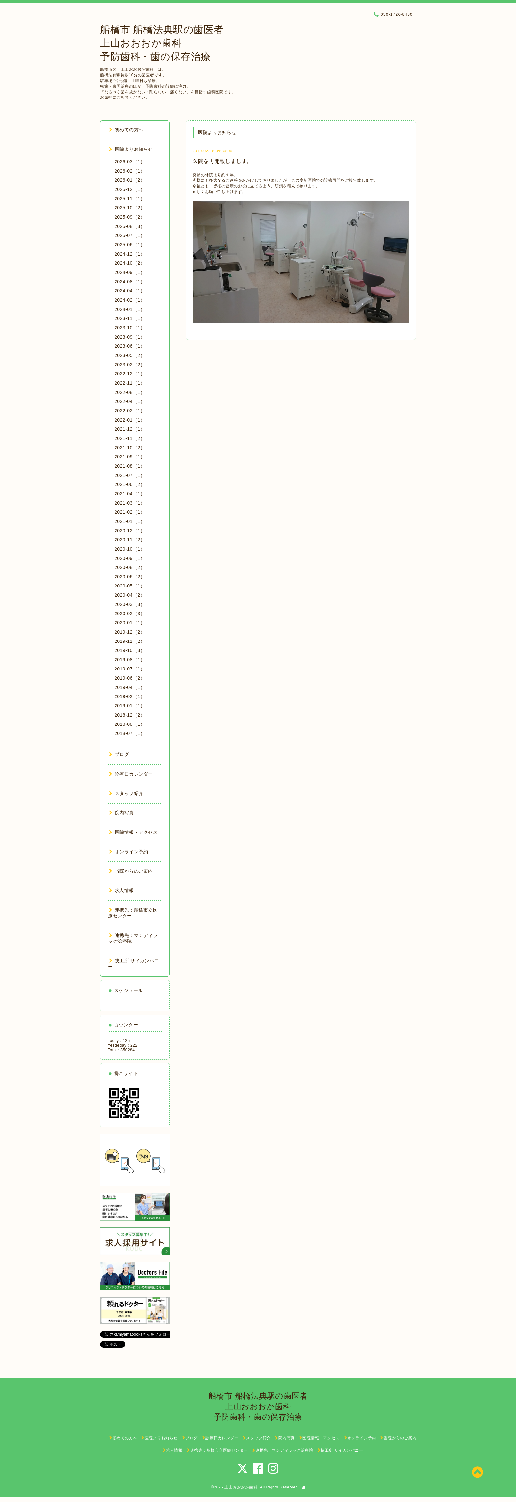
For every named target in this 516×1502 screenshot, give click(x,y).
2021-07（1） (130, 475)
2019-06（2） (130, 678)
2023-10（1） (130, 327)
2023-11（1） (130, 318)
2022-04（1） (130, 401)
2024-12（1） (130, 254)
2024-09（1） (130, 272)
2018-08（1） (130, 724)
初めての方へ (126, 129)
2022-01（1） (130, 420)
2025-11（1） (130, 198)
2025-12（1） (130, 189)
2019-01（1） (130, 705)
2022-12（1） (130, 373)
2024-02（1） (130, 300)
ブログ (119, 754)
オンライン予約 (128, 851)
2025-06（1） (130, 244)
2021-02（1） (130, 512)
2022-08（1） (130, 392)
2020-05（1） (130, 585)
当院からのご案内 (131, 871)
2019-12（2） (130, 632)
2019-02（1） (130, 696)
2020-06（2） (130, 576)
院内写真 (121, 812)
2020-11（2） (130, 539)
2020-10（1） (130, 549)
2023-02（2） (130, 364)
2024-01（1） (130, 309)
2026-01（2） (130, 180)
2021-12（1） (130, 429)
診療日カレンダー (131, 774)
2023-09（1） (130, 337)
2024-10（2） (130, 263)
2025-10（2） (130, 207)
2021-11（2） (130, 438)
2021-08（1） (130, 466)
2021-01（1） (130, 521)
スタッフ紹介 (126, 793)
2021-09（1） (130, 456)
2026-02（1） (130, 171)
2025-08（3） (130, 226)
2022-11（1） (130, 383)
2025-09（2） (130, 217)
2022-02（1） (130, 410)
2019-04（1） (130, 687)
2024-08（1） (130, 281)
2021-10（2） (130, 447)
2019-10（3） (130, 650)
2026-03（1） (130, 161)
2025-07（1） (130, 235)
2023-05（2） (130, 355)
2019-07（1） (130, 668)
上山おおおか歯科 (240, 1487)
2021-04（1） (130, 493)
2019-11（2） (130, 641)
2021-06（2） (130, 484)
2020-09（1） (130, 558)
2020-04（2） (130, 595)
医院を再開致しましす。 (222, 161)
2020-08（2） (130, 567)
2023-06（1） (130, 346)
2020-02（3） (130, 613)
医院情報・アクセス (133, 832)
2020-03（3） (130, 604)
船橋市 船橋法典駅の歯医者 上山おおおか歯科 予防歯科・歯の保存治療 (162, 43)
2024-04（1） (130, 290)
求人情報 (121, 890)
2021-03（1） (130, 502)
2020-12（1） (130, 530)
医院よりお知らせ (131, 149)
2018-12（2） (130, 715)
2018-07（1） (130, 733)
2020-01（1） (130, 622)
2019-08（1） (130, 659)
